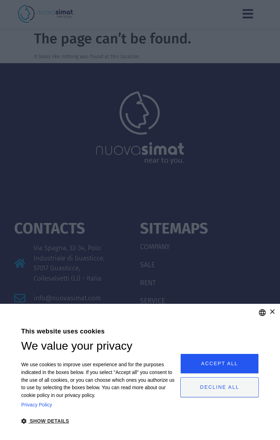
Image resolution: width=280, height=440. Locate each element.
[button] (98, 421)
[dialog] (140, 372)
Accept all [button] (219, 363)
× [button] (272, 312)
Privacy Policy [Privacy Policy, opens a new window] (36, 405)
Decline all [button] (219, 387)
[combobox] (262, 312)
